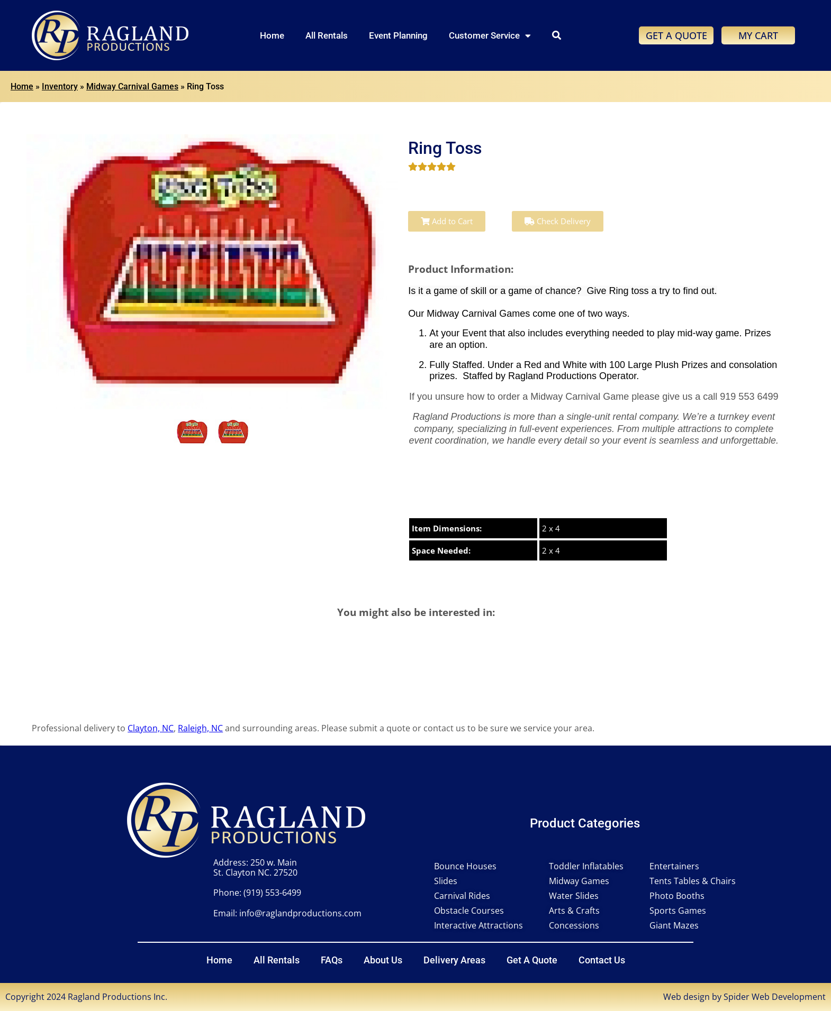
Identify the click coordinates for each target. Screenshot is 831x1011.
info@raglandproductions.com (300, 913)
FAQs (331, 960)
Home (272, 35)
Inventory (60, 86)
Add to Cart (447, 221)
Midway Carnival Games (132, 86)
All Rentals (326, 35)
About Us (383, 960)
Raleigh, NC (200, 728)
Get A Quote (532, 960)
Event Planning (398, 35)
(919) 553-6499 (272, 892)
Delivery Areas (454, 960)
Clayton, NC (151, 728)
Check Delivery (558, 221)
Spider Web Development (775, 997)
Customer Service (490, 35)
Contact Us (602, 960)
